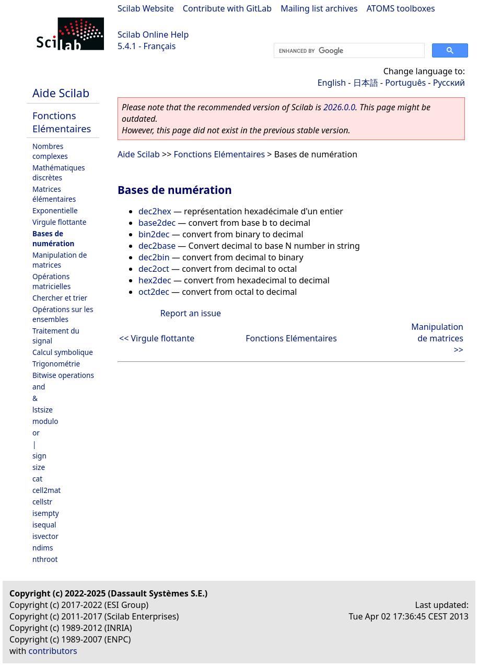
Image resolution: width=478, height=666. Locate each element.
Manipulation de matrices (59, 260)
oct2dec (153, 291)
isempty (45, 513)
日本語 (365, 82)
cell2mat (46, 490)
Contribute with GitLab (227, 8)
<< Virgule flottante (156, 338)
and (38, 387)
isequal (44, 525)
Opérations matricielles (51, 281)
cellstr (42, 502)
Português (405, 82)
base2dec (157, 222)
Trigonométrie (56, 364)
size (38, 467)
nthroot (44, 559)
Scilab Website (146, 8)
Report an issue (190, 313)
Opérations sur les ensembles (62, 314)
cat (37, 479)
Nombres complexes (50, 151)
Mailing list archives (319, 8)
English (332, 82)
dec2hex (154, 211)
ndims (42, 548)
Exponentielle (55, 210)
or (36, 433)
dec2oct (153, 268)
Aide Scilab (60, 92)
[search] (348, 50)
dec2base (157, 245)
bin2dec (154, 234)
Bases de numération (53, 238)
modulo (45, 421)
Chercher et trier (59, 298)
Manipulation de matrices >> (437, 338)
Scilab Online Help (153, 34)
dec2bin (154, 257)
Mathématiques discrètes (58, 172)
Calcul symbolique (62, 352)
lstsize (42, 410)
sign (39, 456)
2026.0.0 (339, 107)
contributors (53, 651)
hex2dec (154, 280)
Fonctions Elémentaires (61, 122)
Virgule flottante (59, 222)
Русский (449, 82)
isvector (45, 536)
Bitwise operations (63, 375)
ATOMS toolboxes (401, 8)
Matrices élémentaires (54, 194)
